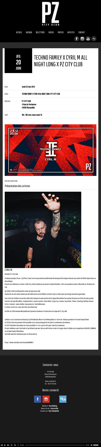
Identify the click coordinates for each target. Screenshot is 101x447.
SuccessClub (54, 408)
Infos (6, 94)
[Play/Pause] (5, 445)
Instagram (82, 38)
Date (6, 86)
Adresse (7, 101)
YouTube (88, 38)
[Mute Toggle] (92, 445)
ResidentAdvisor (93, 38)
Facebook (76, 38)
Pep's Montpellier (54, 411)
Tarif (6, 115)
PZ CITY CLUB (50, 13)
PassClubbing (53, 406)
